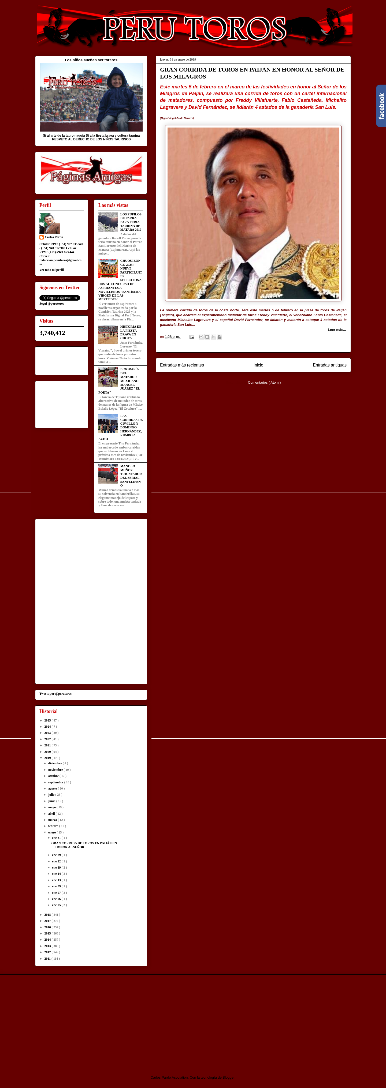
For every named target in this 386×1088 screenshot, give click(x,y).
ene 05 (56, 905)
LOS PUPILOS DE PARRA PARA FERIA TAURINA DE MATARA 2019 (131, 222)
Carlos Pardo (54, 237)
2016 (48, 927)
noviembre (56, 770)
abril (52, 814)
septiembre (56, 782)
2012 (48, 952)
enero (52, 832)
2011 (47, 958)
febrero (53, 826)
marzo (53, 820)
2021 (48, 745)
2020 (48, 752)
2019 (48, 758)
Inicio (258, 365)
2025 (48, 720)
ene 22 (56, 861)
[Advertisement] (80, 1020)
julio (51, 795)
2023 (48, 733)
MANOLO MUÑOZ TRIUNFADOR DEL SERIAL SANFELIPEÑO (131, 475)
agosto (53, 788)
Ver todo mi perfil (51, 270)
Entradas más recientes (182, 365)
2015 (48, 933)
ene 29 (56, 855)
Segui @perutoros (51, 303)
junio (52, 801)
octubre (54, 776)
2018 (48, 915)
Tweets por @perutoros (55, 694)
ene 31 (56, 838)
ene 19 (56, 867)
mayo (52, 807)
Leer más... (337, 330)
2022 (48, 739)
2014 (48, 939)
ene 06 (56, 899)
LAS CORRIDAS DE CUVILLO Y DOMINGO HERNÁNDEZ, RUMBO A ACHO (120, 427)
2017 (48, 921)
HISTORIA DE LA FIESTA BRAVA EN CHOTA (131, 332)
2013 (48, 946)
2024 (48, 726)
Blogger (229, 1077)
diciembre (55, 763)
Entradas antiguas (330, 365)
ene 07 (56, 893)
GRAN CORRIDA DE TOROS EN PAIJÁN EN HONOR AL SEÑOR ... (84, 845)
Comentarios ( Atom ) (264, 382)
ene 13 (56, 880)
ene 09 (56, 886)
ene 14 (56, 874)
